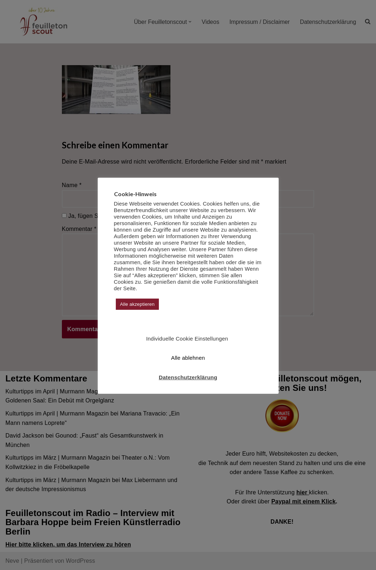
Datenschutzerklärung (188, 377)
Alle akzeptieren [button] (137, 304)
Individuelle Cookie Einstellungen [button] (187, 338)
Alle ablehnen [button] (188, 358)
